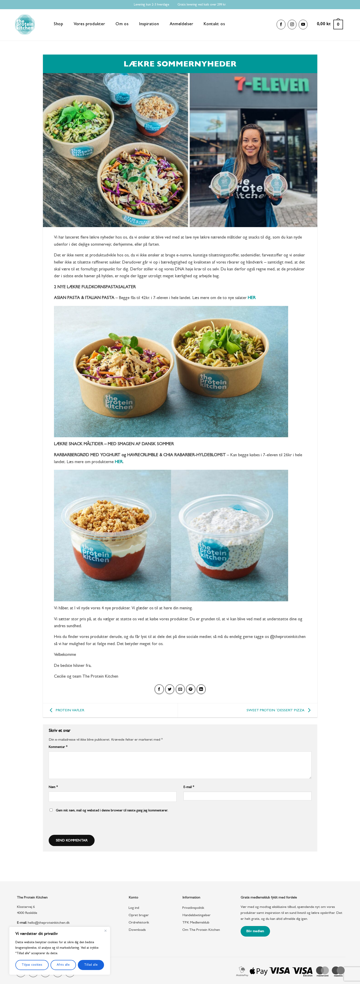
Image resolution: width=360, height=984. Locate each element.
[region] (59, 951)
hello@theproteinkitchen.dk (49, 923)
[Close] (105, 930)
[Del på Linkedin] (201, 689)
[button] (330, 24)
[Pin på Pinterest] (190, 689)
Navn (53, 787)
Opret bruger (139, 915)
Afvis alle (63, 965)
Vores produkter (89, 24)
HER (119, 462)
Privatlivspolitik (193, 908)
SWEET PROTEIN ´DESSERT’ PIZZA (280, 710)
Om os (122, 24)
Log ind (134, 908)
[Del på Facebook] (159, 689)
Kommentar (58, 747)
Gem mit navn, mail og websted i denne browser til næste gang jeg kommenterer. (112, 811)
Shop (58, 24)
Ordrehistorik (139, 923)
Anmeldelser (181, 24)
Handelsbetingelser (196, 915)
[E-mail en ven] (180, 689)
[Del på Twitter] (169, 689)
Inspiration (149, 24)
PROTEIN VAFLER (66, 710)
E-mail (188, 787)
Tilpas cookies (32, 965)
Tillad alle (91, 965)
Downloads (137, 930)
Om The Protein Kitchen (201, 930)
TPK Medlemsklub (195, 923)
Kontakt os (214, 24)
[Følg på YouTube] (303, 24)
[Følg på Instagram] (292, 24)
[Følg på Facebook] (281, 24)
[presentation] (79, 825)
